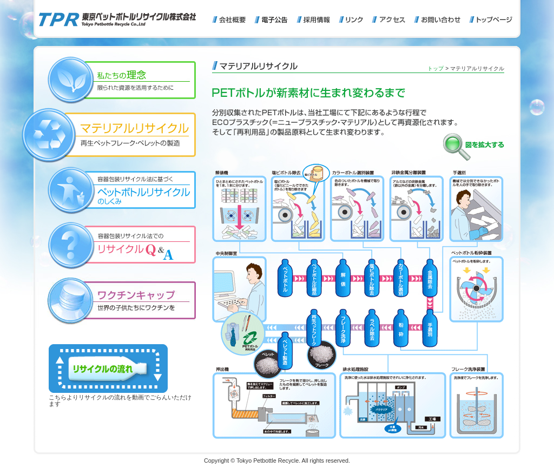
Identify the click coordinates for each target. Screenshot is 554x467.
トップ (435, 68)
